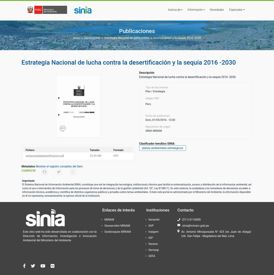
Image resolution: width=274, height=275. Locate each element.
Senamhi (154, 219)
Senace (153, 244)
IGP (150, 237)
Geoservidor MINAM (117, 225)
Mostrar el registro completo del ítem (59, 166)
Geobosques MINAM (117, 231)
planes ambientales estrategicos (162, 148)
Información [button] (195, 9)
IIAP (151, 225)
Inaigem (153, 231)
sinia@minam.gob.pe (195, 225)
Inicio (76, 38)
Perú (148, 104)
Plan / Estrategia (155, 91)
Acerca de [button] (174, 9)
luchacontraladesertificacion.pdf (45, 155)
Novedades (217, 9)
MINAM (109, 219)
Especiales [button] (236, 9)
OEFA (151, 256)
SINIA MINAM (153, 130)
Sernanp (153, 250)
